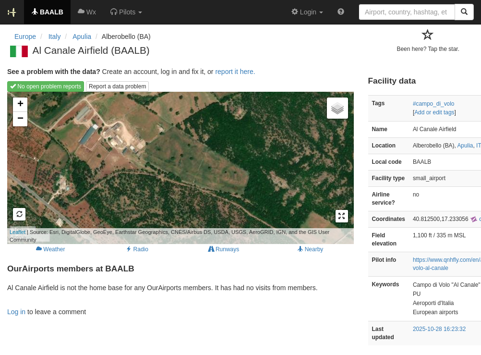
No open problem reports (45, 86)
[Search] (464, 12)
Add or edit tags (434, 112)
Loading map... (168, 168)
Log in (16, 312)
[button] (126, 12)
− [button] (20, 119)
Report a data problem (117, 86)
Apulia (465, 145)
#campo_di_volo (434, 103)
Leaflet (17, 232)
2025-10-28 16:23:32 (439, 329)
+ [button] (20, 105)
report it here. (235, 71)
